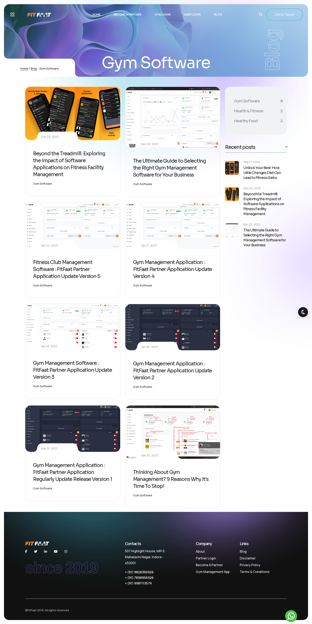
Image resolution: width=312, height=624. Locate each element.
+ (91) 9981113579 (138, 583)
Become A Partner (209, 565)
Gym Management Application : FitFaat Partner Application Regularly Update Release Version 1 (72, 472)
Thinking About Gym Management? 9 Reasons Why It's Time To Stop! (171, 479)
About (200, 551)
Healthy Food (258, 121)
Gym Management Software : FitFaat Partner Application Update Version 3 (72, 370)
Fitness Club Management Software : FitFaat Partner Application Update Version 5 (66, 269)
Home (24, 68)
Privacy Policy (250, 565)
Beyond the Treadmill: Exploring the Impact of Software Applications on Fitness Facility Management (263, 204)
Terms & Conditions (255, 571)
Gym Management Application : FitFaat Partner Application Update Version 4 (172, 269)
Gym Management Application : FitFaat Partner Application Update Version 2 (172, 371)
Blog (34, 68)
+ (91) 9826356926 (139, 572)
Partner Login (206, 558)
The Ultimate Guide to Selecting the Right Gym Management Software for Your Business (169, 168)
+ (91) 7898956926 (139, 577)
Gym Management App (213, 571)
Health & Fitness (258, 111)
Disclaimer (248, 558)
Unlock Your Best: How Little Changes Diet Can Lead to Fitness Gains (262, 173)
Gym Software (42, 183)
